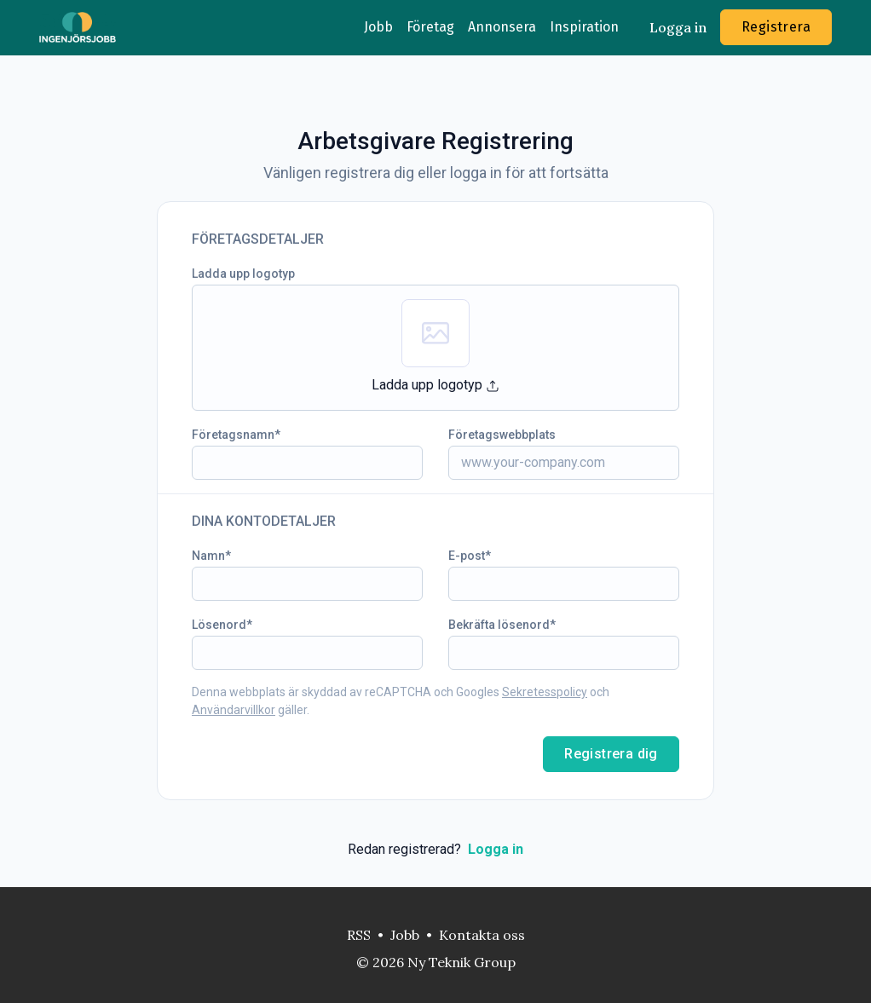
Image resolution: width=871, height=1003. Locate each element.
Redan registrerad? (435, 849)
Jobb (378, 27)
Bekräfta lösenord (499, 624)
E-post (466, 555)
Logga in (678, 27)
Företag (430, 27)
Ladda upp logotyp (243, 273)
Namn (208, 555)
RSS (359, 934)
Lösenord (219, 624)
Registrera (775, 27)
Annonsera (502, 27)
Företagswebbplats (502, 434)
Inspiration (584, 27)
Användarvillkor (233, 710)
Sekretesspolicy (544, 692)
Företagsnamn (233, 434)
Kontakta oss (482, 934)
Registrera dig (611, 754)
